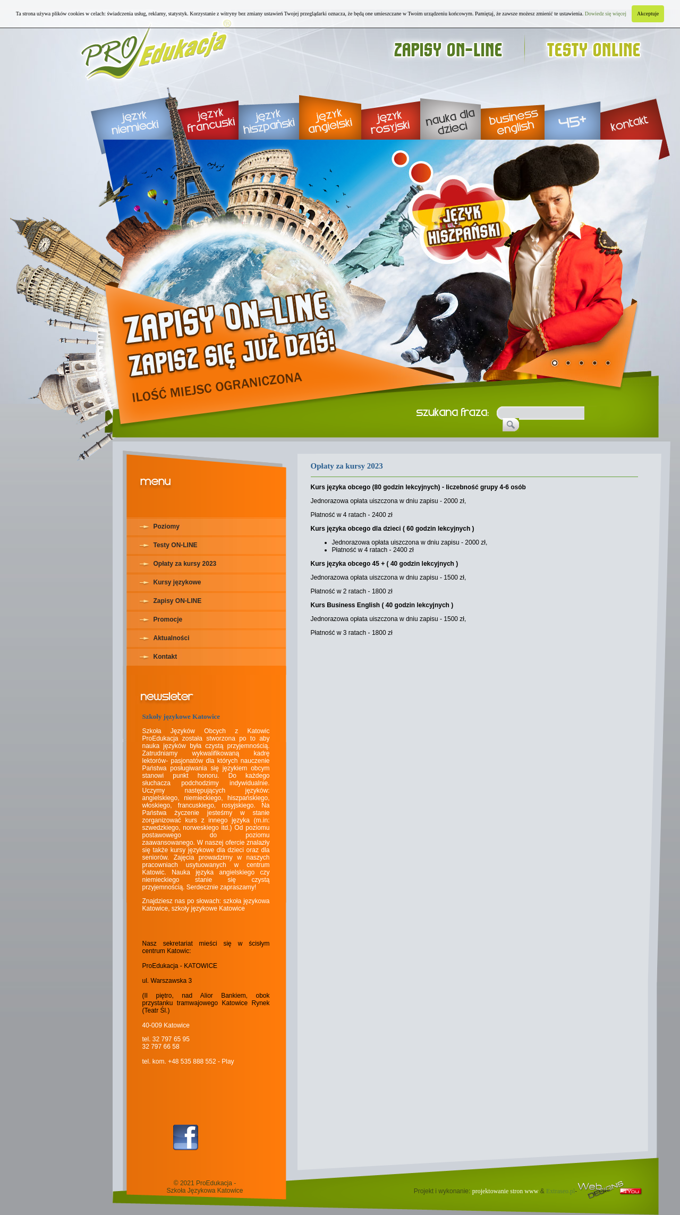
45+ (572, 111)
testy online (598, 46)
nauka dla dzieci (450, 111)
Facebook (185, 1137)
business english (513, 111)
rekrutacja (235, 328)
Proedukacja (157, 46)
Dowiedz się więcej (605, 13)
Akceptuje (648, 13)
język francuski (204, 111)
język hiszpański (269, 111)
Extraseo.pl (560, 1191)
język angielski (330, 111)
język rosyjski (390, 111)
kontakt (635, 111)
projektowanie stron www (505, 1191)
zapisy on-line (458, 46)
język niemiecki (124, 111)
